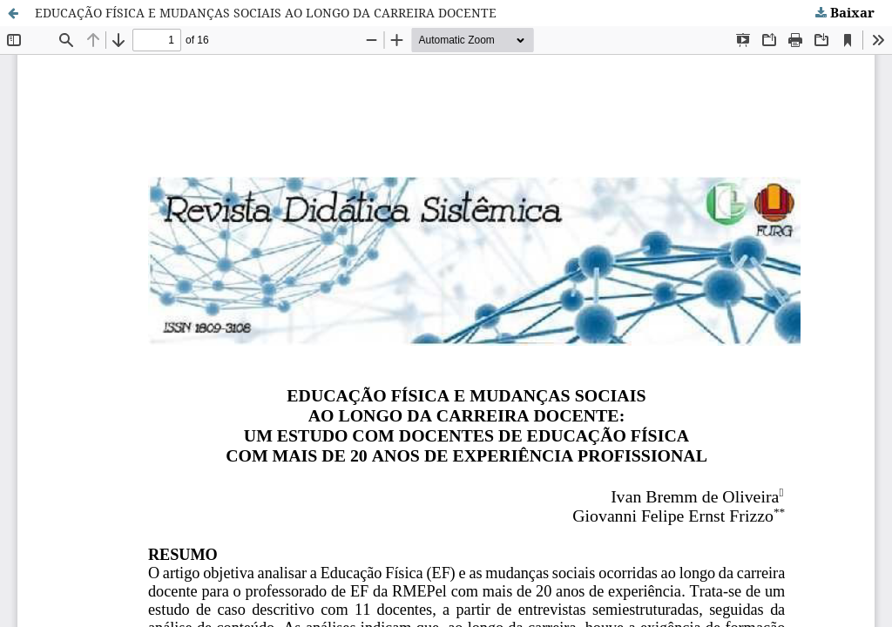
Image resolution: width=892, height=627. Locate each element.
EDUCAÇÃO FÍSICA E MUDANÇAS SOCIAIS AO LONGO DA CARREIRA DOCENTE (266, 12)
